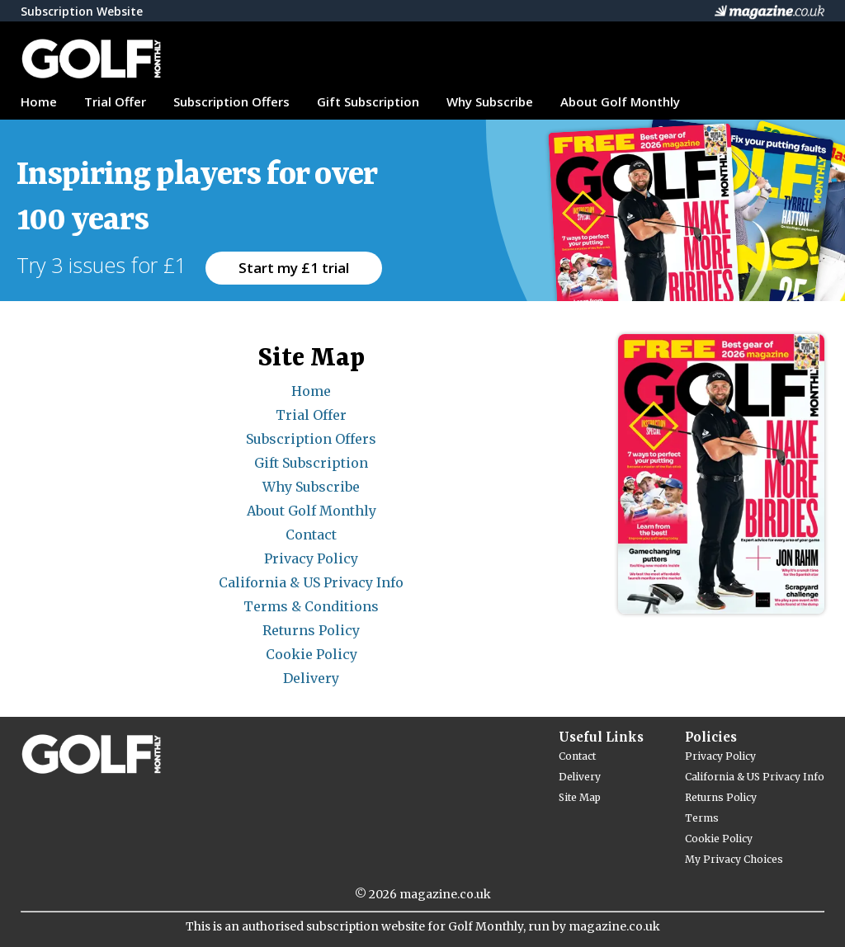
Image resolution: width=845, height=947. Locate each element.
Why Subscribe (489, 101)
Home (39, 101)
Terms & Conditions (311, 606)
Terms (702, 818)
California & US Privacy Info (311, 582)
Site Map (580, 797)
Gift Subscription (368, 101)
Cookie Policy (311, 654)
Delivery (311, 678)
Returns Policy (311, 630)
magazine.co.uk (445, 894)
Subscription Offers (231, 101)
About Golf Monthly (620, 101)
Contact (311, 534)
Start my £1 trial (293, 267)
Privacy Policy (311, 558)
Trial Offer (115, 101)
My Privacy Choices (734, 859)
